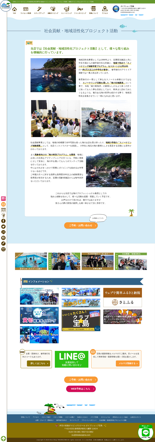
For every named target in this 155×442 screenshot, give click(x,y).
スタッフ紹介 (46, 417)
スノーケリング (66, 13)
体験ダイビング (53, 13)
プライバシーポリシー (89, 420)
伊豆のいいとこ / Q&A (120, 417)
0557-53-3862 (134, 10)
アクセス (105, 13)
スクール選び (69, 417)
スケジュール (105, 417)
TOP (14, 13)
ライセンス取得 (25, 13)
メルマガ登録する (127, 363)
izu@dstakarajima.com (128, 12)
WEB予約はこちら (80, 389)
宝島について (93, 13)
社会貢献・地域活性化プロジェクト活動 (112, 420)
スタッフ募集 (57, 417)
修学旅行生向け (61, 420)
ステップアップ (39, 13)
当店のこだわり (82, 417)
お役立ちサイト (135, 417)
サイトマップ (74, 420)
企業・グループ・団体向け (45, 420)
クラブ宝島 (94, 417)
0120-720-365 (125, 10)
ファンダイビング (80, 13)
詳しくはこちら (38, 363)
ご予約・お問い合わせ (80, 225)
